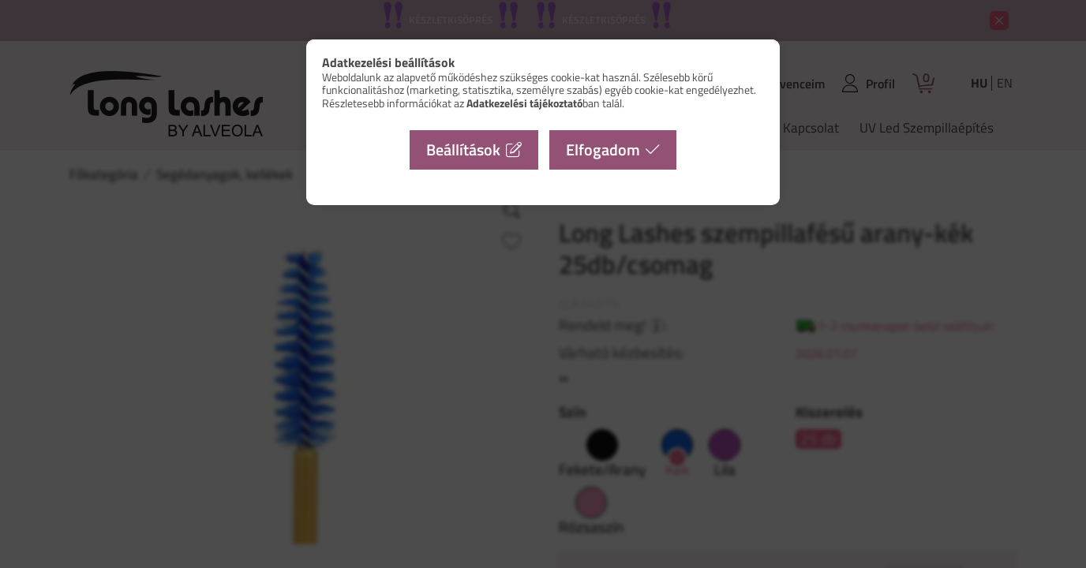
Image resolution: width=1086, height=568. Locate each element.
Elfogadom (603, 149)
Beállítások (463, 149)
